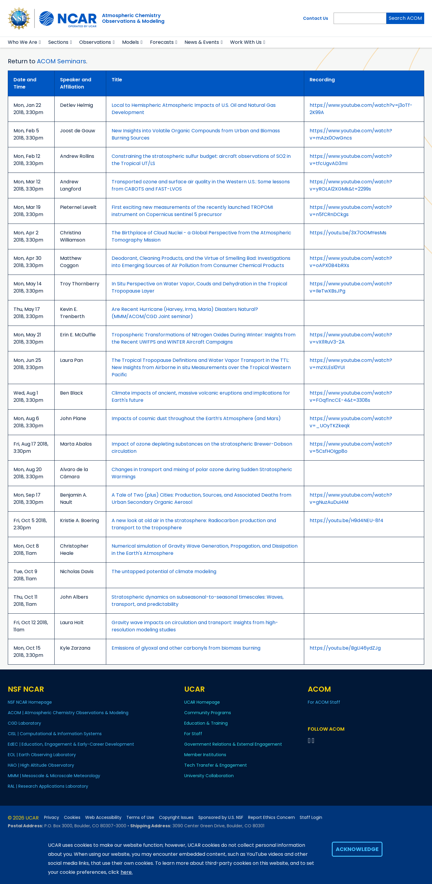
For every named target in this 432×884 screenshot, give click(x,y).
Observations (95, 42)
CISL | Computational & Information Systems (55, 734)
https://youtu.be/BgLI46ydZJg (345, 648)
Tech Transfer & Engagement (215, 765)
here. (127, 872)
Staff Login (311, 817)
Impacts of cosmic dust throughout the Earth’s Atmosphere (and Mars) (196, 418)
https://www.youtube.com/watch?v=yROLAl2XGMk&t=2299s (351, 185)
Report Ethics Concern (271, 817)
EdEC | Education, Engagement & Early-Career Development (71, 744)
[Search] (360, 18)
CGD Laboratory (24, 723)
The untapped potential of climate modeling (164, 571)
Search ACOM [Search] (405, 18)
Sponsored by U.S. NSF (220, 817)
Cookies (72, 817)
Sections (58, 42)
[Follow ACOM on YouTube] (314, 740)
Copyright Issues (176, 817)
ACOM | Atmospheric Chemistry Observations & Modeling (68, 713)
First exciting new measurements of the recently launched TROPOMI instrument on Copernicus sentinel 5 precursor (192, 211)
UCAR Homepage (202, 702)
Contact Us (315, 18)
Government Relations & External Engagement (233, 744)
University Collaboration (209, 776)
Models (130, 42)
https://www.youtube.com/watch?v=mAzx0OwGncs (351, 134)
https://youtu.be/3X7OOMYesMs (348, 232)
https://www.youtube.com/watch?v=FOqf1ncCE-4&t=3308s (351, 396)
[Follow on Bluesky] (309, 740)
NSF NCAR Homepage (30, 702)
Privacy (51, 817)
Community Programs (207, 713)
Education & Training (206, 723)
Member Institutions (205, 755)
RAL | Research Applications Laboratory (48, 786)
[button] (40, 42)
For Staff (193, 734)
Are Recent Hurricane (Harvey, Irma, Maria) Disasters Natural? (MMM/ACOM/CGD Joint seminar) (185, 313)
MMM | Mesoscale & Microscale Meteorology (54, 776)
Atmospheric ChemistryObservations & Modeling (133, 18)
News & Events (201, 42)
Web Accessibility (103, 817)
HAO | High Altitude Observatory (41, 765)
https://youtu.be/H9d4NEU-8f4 (346, 520)
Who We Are (22, 42)
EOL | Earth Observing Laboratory (42, 755)
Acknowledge (357, 849)
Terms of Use (140, 817)
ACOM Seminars (61, 61)
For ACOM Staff (324, 702)
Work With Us (246, 42)
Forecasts (162, 42)
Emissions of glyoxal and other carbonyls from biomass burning (186, 648)
